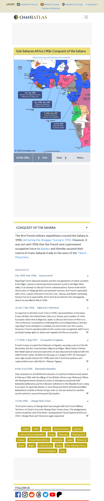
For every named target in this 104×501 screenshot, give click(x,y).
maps (70, 439)
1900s (25, 428)
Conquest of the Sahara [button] (36, 227)
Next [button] (62, 157)
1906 (36, 428)
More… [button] (81, 157)
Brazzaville (72, 100)
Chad (51, 434)
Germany (58, 439)
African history (61, 428)
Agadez (45, 248)
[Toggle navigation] (86, 17)
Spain (59, 445)
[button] (23, 157)
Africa (46, 428)
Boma (75, 103)
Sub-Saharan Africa (76, 445)
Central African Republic (31, 434)
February (63, 434)
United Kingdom (47, 450)
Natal (21, 445)
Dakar (25, 74)
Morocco (82, 439)
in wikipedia (87, 300)
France (20, 439)
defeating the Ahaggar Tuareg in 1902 (47, 240)
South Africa (45, 445)
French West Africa (39, 439)
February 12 (78, 434)
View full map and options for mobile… (52, 57)
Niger (31, 445)
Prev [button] (42, 157)
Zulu (62, 450)
